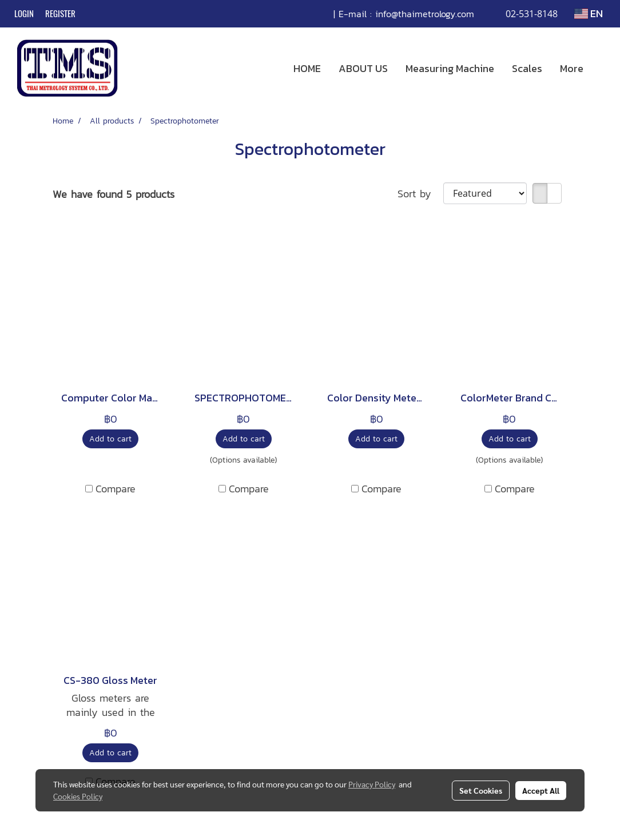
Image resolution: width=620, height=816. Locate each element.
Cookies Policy (77, 796)
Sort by (420, 193)
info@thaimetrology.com (424, 14)
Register (60, 13)
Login (24, 13)
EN (588, 13)
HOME (307, 68)
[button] (602, 68)
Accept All (540, 790)
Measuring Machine (450, 68)
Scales (527, 68)
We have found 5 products (113, 194)
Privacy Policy (371, 784)
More (571, 68)
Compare (116, 488)
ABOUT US (363, 68)
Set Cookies (480, 790)
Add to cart (110, 439)
